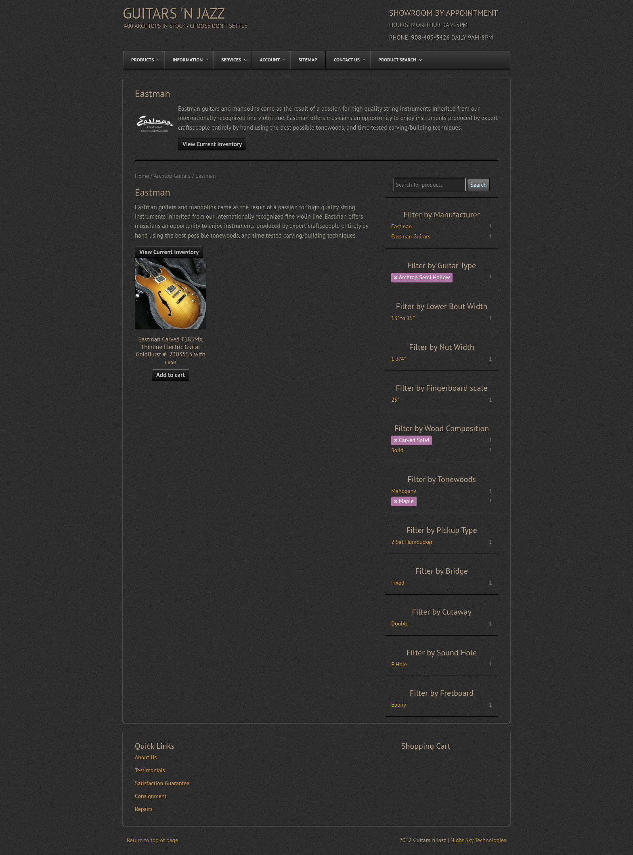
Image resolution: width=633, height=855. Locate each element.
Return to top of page (152, 840)
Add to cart (170, 375)
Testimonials (150, 770)
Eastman (401, 226)
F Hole (399, 664)
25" (395, 399)
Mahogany (403, 491)
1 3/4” (398, 358)
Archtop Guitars (172, 175)
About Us (146, 757)
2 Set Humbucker (412, 541)
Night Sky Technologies (478, 840)
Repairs (144, 809)
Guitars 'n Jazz (174, 13)
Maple (406, 501)
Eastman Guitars (410, 236)
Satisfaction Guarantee (162, 783)
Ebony (398, 704)
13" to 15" (403, 318)
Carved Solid (414, 440)
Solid (397, 450)
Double (400, 623)
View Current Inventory (212, 144)
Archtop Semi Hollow (424, 277)
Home (142, 175)
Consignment (150, 796)
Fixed (398, 582)
